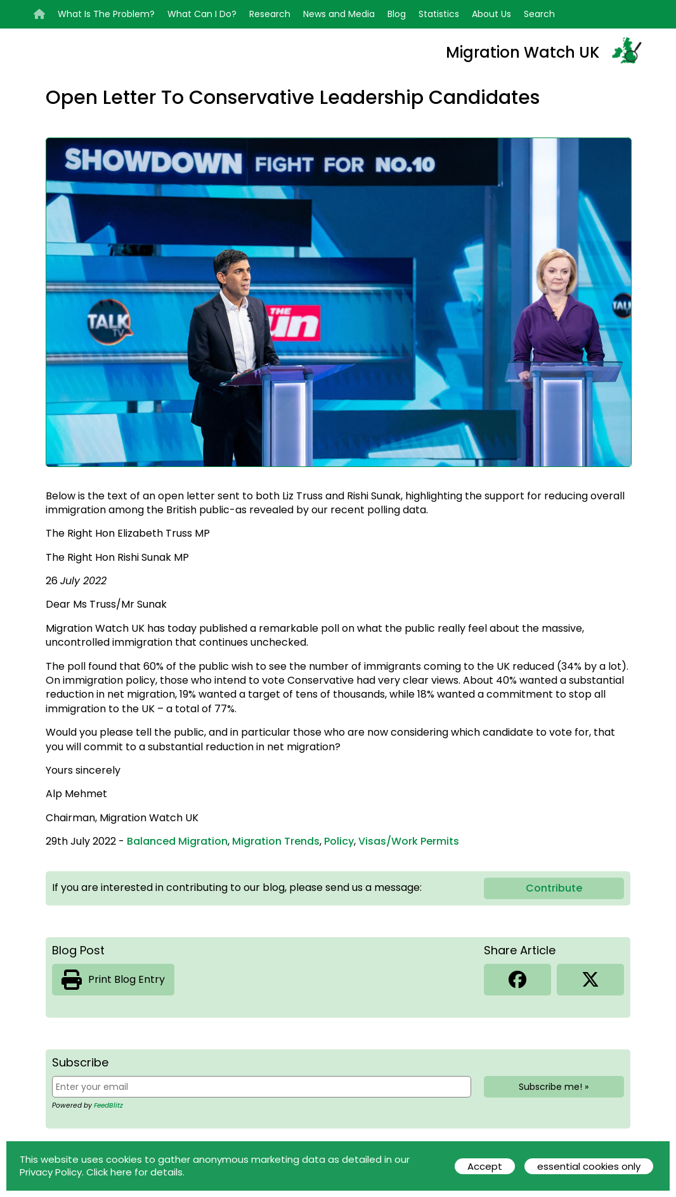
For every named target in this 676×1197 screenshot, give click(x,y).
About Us (491, 14)
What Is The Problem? (106, 14)
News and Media (339, 14)
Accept (484, 1166)
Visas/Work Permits (408, 841)
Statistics (439, 14)
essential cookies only (588, 1166)
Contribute (554, 888)
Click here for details (134, 1172)
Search (539, 14)
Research (269, 14)
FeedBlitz (108, 1105)
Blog (396, 14)
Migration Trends (276, 841)
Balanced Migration (177, 841)
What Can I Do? (202, 14)
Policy (339, 841)
